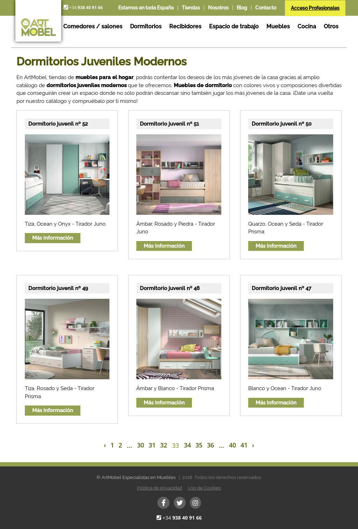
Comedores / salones (92, 26)
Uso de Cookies (204, 488)
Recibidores (185, 26)
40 (232, 445)
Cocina (307, 26)
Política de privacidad (159, 488)
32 (163, 445)
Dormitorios (146, 26)
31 (152, 445)
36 (210, 445)
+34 (182, 517)
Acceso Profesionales (315, 8)
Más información (52, 238)
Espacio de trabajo (234, 26)
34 (187, 445)
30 (140, 445)
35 (198, 445)
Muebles (278, 26)
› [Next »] (253, 445)
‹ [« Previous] (105, 445)
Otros (331, 26)
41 (244, 445)
